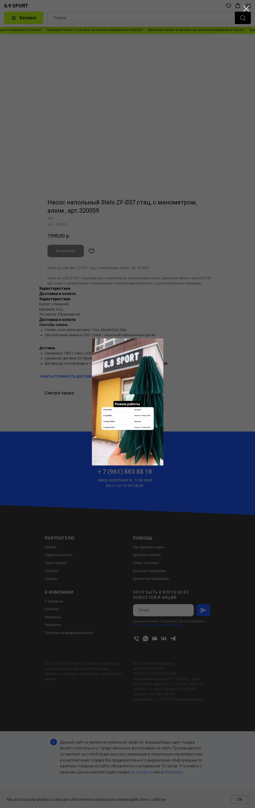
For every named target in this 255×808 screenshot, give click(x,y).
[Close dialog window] (246, 9)
